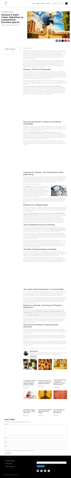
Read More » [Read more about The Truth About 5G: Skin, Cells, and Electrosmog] (56, 415)
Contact (48, 3)
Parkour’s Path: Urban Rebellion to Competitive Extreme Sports (12, 18)
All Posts (33, 356)
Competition (5, 11)
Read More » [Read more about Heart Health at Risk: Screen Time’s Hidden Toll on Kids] (26, 415)
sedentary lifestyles (32, 315)
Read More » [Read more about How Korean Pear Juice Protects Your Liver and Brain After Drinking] (41, 386)
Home (33, 3)
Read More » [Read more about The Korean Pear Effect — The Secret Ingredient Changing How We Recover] (56, 387)
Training (11, 11)
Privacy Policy (8, 463)
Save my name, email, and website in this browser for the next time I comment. (20, 450)
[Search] (66, 3)
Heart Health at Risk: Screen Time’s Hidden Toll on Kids (29, 411)
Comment (6, 424)
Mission (43, 3)
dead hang (27, 186)
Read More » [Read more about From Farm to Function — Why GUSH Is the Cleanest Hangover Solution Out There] (26, 387)
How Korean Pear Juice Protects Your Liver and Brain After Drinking (44, 382)
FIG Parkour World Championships (57, 229)
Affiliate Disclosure (27, 48)
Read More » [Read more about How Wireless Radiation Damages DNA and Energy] (41, 415)
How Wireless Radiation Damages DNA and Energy (45, 411)
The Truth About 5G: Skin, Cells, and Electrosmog (59, 411)
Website (5, 446)
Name (5, 437)
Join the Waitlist (40, 466)
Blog (38, 3)
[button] (57, 41)
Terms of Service (9, 466)
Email (5, 442)
